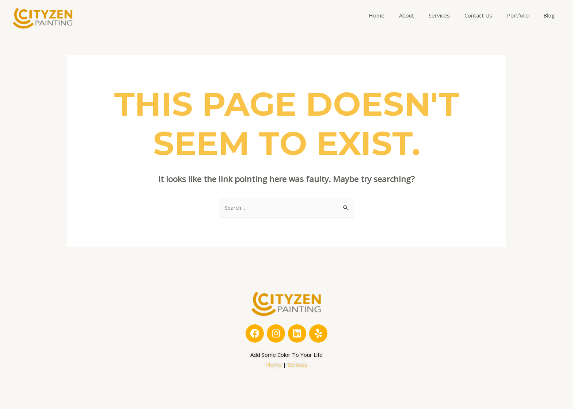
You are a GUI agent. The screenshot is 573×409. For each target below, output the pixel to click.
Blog (549, 15)
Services (439, 15)
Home (376, 15)
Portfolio (518, 15)
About (406, 15)
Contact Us (478, 15)
